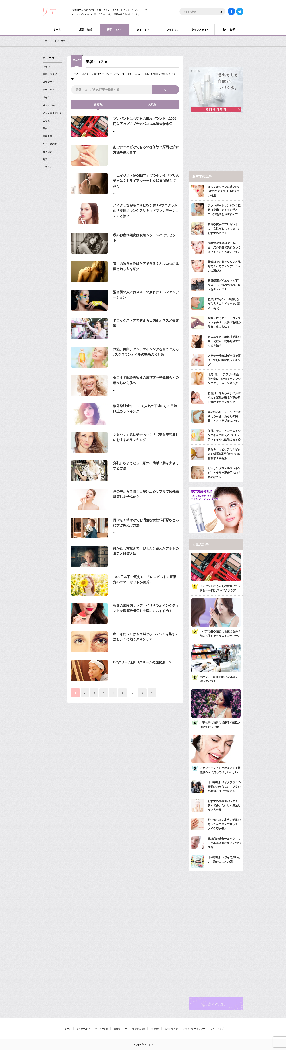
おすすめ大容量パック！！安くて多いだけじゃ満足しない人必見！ (224, 805)
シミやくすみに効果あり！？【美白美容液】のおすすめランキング (146, 437)
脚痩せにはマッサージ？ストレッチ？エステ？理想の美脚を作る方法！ (224, 322)
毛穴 (45, 159)
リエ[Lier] (149, 1044)
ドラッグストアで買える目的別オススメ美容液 (146, 323)
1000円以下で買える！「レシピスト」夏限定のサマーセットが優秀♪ (144, 579)
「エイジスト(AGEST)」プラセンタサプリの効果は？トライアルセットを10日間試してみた (146, 181)
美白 (45, 128)
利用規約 (154, 1028)
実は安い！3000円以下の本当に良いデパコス (219, 679)
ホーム (57, 29)
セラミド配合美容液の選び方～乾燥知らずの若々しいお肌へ (146, 380)
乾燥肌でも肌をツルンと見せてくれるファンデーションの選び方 (224, 266)
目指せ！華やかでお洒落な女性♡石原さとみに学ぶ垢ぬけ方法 (146, 522)
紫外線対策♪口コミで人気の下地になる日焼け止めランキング (145, 408)
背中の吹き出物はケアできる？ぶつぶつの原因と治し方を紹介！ (146, 266)
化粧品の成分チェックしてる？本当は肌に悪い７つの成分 (224, 843)
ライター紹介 (83, 1028)
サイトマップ (217, 1028)
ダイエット (143, 29)
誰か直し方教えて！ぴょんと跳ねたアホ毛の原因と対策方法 (146, 551)
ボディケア (49, 89)
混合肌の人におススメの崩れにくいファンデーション (146, 294)
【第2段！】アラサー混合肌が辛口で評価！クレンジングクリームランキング (224, 379)
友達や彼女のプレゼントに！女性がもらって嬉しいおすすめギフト (224, 229)
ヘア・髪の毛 (50, 144)
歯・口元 (47, 151)
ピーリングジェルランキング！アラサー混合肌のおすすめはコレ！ (224, 473)
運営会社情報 (138, 1028)
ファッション (171, 29)
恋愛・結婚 (85, 29)
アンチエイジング (52, 113)
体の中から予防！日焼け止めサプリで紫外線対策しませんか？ (146, 494)
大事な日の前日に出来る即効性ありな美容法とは (220, 724)
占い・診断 (229, 29)
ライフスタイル (200, 29)
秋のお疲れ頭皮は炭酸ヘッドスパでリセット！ (144, 237)
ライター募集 (101, 1028)
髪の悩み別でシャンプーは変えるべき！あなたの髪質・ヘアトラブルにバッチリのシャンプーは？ (224, 416)
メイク (46, 97)
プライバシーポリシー (194, 1028)
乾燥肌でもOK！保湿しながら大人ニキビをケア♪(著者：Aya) (224, 304)
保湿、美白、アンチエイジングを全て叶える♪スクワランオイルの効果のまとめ (146, 351)
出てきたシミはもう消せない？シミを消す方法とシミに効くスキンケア (146, 636)
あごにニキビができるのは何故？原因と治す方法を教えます (146, 149)
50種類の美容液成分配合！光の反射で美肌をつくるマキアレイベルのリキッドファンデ (224, 247)
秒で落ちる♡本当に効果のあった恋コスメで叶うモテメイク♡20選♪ (224, 824)
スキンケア (49, 82)
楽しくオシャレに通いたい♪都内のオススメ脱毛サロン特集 (224, 191)
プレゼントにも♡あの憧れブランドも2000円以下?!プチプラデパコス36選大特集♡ (144, 121)
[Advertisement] (216, 142)
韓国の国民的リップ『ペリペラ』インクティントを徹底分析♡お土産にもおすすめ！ (146, 608)
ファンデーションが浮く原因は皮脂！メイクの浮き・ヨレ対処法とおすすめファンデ (224, 210)
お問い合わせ (171, 1028)
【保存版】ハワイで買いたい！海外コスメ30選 (224, 859)
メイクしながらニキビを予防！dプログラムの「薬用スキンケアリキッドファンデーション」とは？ (146, 211)
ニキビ (46, 120)
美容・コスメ (114, 29)
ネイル (46, 66)
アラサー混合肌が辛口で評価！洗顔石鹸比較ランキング (224, 360)
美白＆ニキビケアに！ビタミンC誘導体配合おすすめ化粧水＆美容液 (224, 454)
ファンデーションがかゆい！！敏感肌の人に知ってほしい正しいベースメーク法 (220, 770)
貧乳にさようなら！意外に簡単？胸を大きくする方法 (146, 465)
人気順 (152, 104)
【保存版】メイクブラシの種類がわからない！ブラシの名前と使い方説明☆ (224, 787)
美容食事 (47, 136)
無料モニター (120, 1028)
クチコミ (47, 167)
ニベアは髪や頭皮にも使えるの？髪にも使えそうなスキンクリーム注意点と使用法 (220, 634)
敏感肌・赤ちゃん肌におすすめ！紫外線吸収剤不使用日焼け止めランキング (224, 397)
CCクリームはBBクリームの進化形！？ (142, 662)
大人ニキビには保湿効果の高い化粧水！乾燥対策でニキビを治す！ (224, 341)
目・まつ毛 (49, 105)
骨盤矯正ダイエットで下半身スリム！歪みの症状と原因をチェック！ (224, 285)
